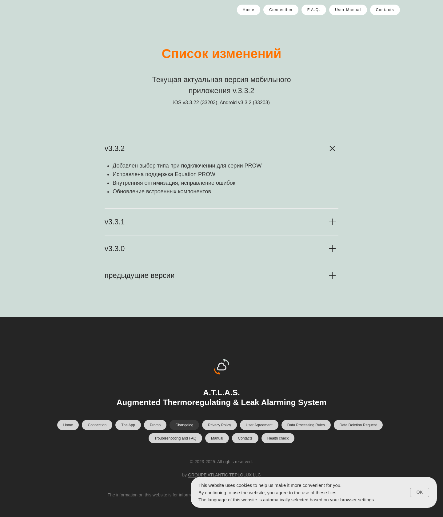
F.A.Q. (313, 10)
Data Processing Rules (306, 425)
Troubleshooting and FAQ (175, 438)
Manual (217, 438)
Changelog (184, 425)
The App (128, 425)
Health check (278, 438)
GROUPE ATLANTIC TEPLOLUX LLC (224, 474)
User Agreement (259, 425)
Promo (155, 425)
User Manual (348, 10)
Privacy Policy (219, 425)
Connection (281, 10)
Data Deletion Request (358, 425)
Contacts (385, 10)
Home (248, 10)
